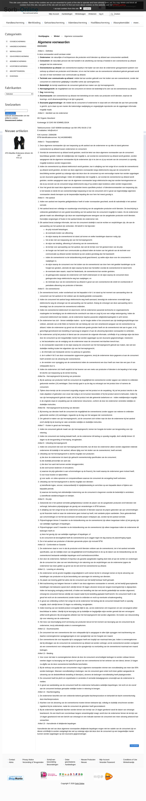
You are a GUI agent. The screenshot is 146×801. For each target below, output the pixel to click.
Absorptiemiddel (121, 22)
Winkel (57, 36)
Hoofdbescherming (100, 22)
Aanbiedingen (67, 14)
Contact (12, 760)
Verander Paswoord (107, 762)
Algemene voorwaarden (73, 36)
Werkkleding (34, 22)
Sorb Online (79, 784)
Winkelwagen (80, 14)
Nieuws (84, 762)
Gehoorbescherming (54, 22)
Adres (11, 762)
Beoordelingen (52, 765)
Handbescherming (15, 22)
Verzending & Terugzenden (33, 762)
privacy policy (119, 5)
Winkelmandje (128, 762)
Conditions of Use (130, 760)
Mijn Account (54, 14)
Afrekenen (92, 14)
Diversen (14, 76)
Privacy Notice (28, 760)
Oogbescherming (18, 41)
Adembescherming (77, 22)
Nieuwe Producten (88, 760)
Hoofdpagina (43, 36)
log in (101, 14)
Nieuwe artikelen (16, 131)
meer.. (136, 22)
